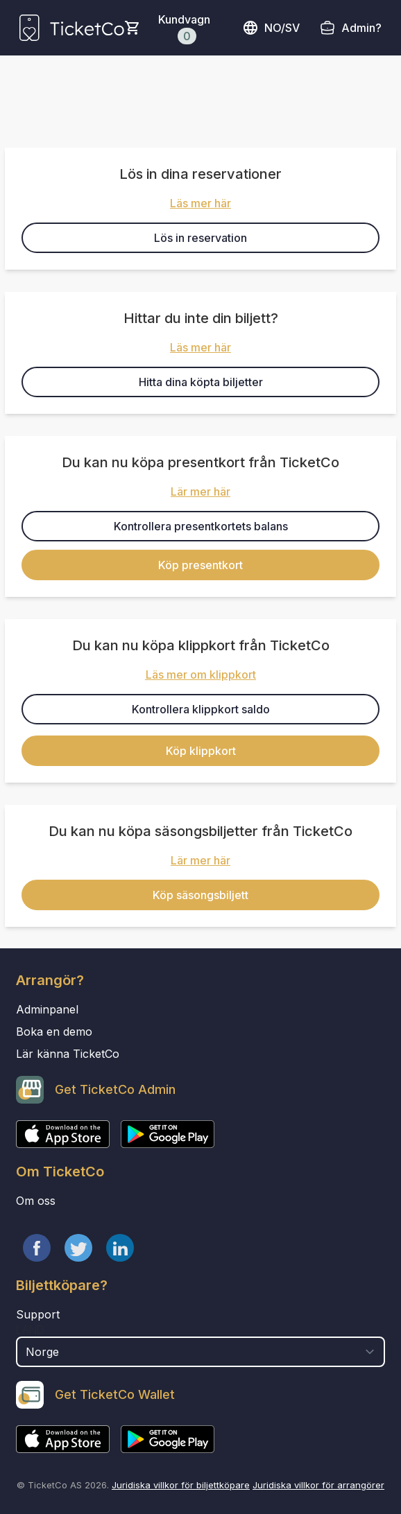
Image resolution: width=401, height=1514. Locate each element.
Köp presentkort (200, 565)
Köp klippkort (201, 751)
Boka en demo (54, 1031)
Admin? (361, 28)
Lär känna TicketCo (67, 1054)
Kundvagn (184, 28)
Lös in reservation (200, 238)
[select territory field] (200, 1352)
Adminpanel (47, 1009)
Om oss (36, 1201)
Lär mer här (200, 491)
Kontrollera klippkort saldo (201, 709)
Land (30, 1330)
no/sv (271, 27)
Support (38, 1314)
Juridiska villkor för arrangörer (318, 1484)
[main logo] (71, 28)
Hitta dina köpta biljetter (201, 382)
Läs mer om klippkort (201, 674)
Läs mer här (200, 203)
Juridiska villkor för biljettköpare (181, 1484)
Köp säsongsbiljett (200, 895)
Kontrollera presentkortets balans (201, 526)
